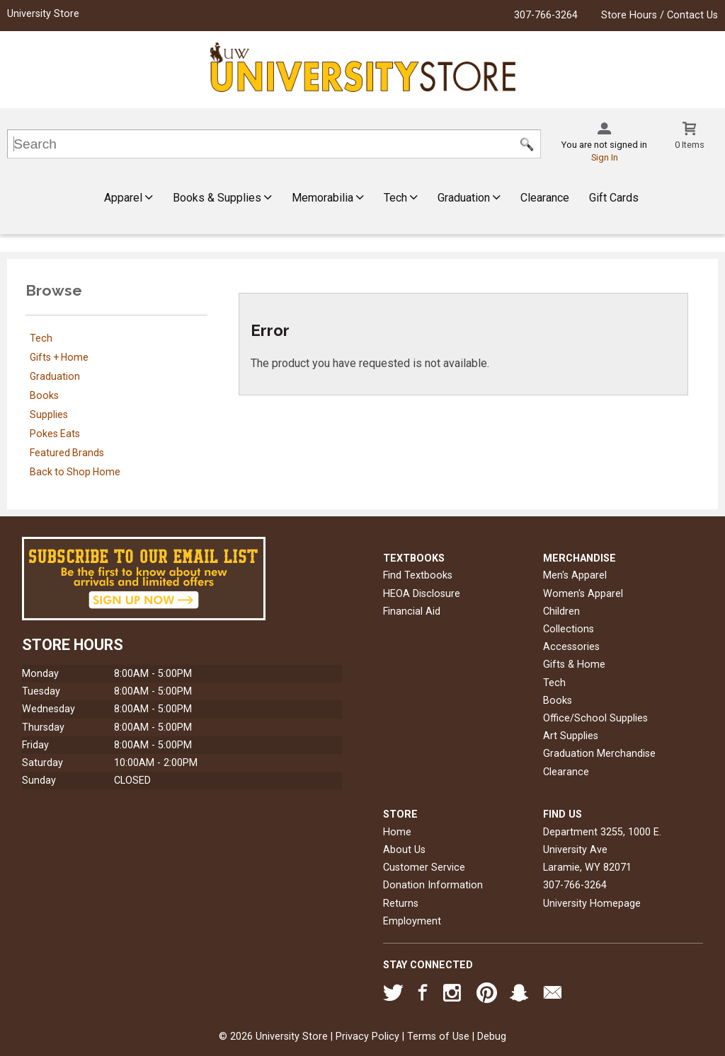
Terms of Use (438, 1037)
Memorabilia (328, 197)
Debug (491, 1037)
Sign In (604, 157)
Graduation (469, 197)
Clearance (544, 197)
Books (44, 395)
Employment (412, 921)
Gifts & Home (574, 664)
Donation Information (433, 885)
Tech (401, 197)
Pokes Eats (55, 433)
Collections (568, 629)
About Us (404, 850)
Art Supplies (570, 736)
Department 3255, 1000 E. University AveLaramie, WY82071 (602, 850)
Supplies (49, 414)
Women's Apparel (583, 594)
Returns (400, 904)
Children (561, 611)
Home (397, 832)
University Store (43, 14)
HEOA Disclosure (421, 594)
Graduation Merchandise (599, 754)
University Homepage (592, 904)
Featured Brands (67, 452)
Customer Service (424, 867)
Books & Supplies (222, 197)
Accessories (571, 647)
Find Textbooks (417, 575)
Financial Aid (411, 611)
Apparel (128, 197)
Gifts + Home (59, 357)
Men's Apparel (575, 575)
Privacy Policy (367, 1037)
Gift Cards (614, 197)
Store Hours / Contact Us (659, 15)
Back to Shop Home (75, 471)
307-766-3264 (546, 15)
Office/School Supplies (595, 718)
